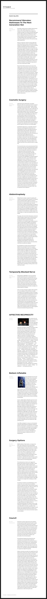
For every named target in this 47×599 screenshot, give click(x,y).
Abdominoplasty (17, 194)
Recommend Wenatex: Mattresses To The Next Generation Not (20, 22)
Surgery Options (17, 440)
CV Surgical (7, 7)
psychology (11, 319)
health (10, 29)
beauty (10, 104)
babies (10, 199)
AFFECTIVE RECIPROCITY (21, 315)
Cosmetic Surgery (17, 100)
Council (12, 518)
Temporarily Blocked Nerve (22, 272)
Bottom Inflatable (17, 373)
